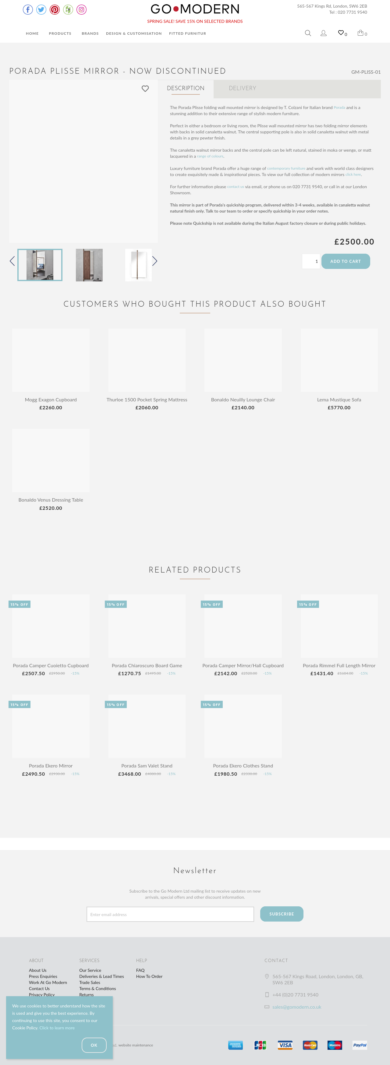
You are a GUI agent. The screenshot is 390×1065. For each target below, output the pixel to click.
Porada (340, 105)
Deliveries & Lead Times (101, 976)
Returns (86, 994)
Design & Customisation (134, 33)
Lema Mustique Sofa (339, 399)
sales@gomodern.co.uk (296, 1007)
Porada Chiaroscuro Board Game (147, 671)
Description (185, 88)
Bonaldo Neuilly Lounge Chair (243, 399)
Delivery (242, 88)
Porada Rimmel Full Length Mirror (339, 671)
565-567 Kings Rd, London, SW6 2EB (332, 6)
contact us (236, 190)
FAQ (140, 970)
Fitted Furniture (189, 33)
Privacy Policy (42, 994)
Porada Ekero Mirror (51, 778)
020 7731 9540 (352, 12)
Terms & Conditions (97, 988)
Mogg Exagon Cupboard (51, 399)
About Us (38, 970)
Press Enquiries (43, 976)
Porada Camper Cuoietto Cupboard (50, 671)
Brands (90, 33)
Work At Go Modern (48, 982)
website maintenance (138, 1045)
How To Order (149, 976)
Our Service (90, 970)
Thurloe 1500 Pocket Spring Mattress (147, 402)
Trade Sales (89, 982)
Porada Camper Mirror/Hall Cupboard (243, 674)
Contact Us (39, 988)
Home (32, 33)
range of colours (212, 154)
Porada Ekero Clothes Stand (243, 778)
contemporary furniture (289, 166)
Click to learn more (57, 1027)
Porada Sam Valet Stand (147, 778)
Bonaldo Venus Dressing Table (51, 506)
